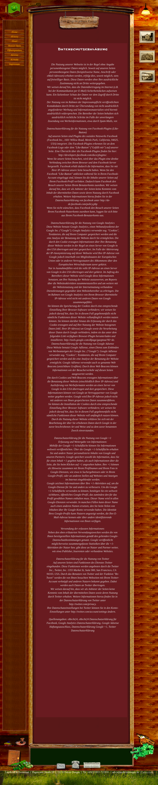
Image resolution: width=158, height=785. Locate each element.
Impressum (14, 64)
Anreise (14, 55)
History (14, 36)
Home (14, 32)
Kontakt (14, 59)
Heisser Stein (14, 45)
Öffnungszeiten (14, 50)
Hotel (14, 41)
